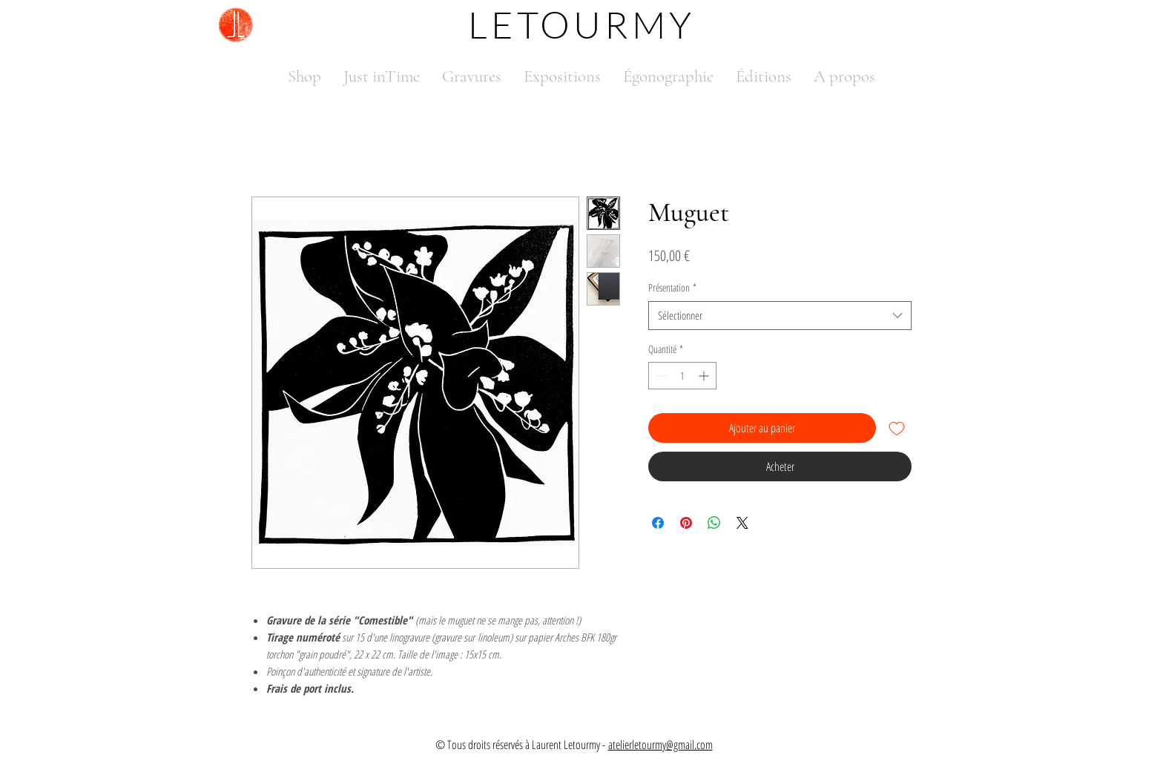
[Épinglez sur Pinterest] (686, 523)
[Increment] (705, 376)
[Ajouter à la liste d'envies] (897, 428)
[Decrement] (659, 376)
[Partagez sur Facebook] (658, 523)
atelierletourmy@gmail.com (660, 744)
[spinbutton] (682, 376)
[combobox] (780, 315)
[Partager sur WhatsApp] (714, 523)
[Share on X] (742, 523)
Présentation (672, 287)
